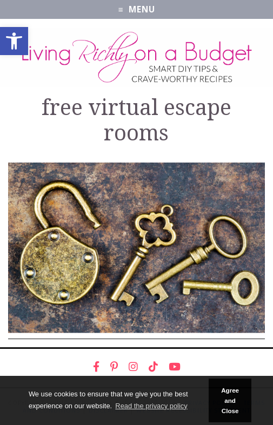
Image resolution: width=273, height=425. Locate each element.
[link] (14, 41)
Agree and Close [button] (230, 401)
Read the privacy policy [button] (151, 406)
